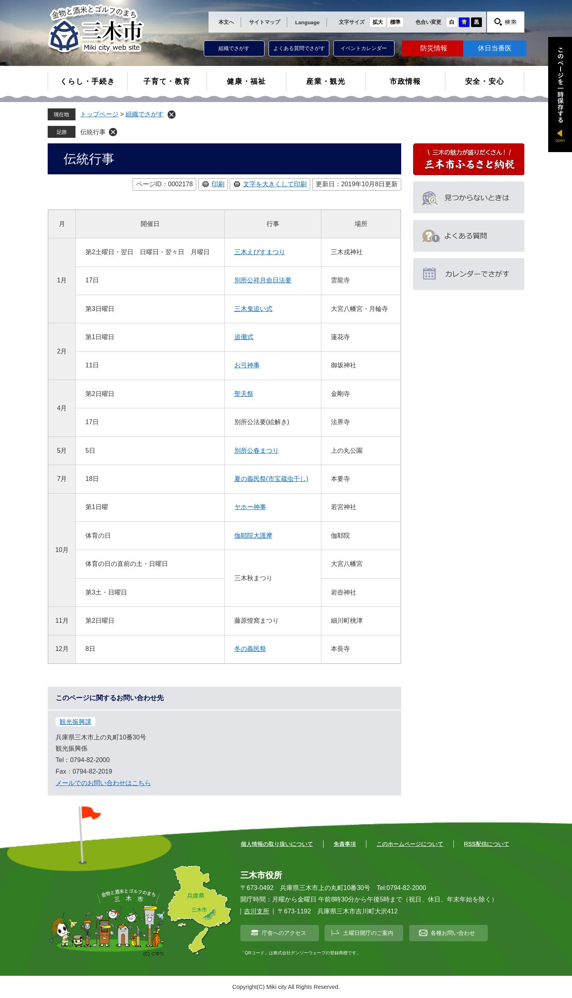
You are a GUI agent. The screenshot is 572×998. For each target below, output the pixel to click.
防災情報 (433, 48)
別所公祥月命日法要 (263, 280)
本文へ (226, 22)
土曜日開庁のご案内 (368, 933)
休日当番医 (495, 48)
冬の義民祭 (250, 648)
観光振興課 (75, 721)
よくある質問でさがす (299, 48)
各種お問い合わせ (453, 933)
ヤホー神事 (250, 507)
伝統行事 (93, 132)
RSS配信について (486, 844)
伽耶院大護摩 (253, 535)
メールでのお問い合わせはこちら (103, 783)
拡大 (378, 22)
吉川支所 (256, 911)
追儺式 (243, 337)
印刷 (218, 184)
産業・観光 (326, 81)
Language (307, 22)
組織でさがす (233, 48)
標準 (395, 22)
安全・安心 (484, 81)
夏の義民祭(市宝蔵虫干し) (271, 478)
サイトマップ (264, 22)
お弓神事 (247, 365)
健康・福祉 (246, 81)
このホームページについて (410, 844)
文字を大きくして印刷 (275, 184)
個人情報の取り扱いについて (277, 844)
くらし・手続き (87, 81)
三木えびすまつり (259, 252)
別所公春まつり (256, 450)
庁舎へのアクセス (284, 933)
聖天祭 (243, 393)
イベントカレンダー (363, 48)
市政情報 (405, 81)
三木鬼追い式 (253, 308)
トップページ (99, 114)
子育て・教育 (167, 81)
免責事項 (345, 844)
